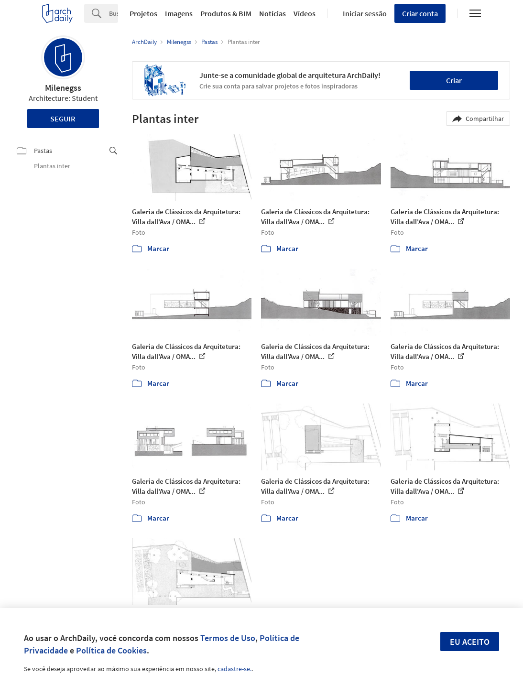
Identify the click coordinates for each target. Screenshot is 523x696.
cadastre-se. (234, 668)
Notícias (272, 13)
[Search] (113, 13)
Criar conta (420, 13)
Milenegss (63, 87)
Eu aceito (470, 641)
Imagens (179, 13)
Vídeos (305, 13)
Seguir (63, 118)
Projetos (143, 13)
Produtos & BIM (225, 13)
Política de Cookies (111, 650)
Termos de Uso (227, 637)
